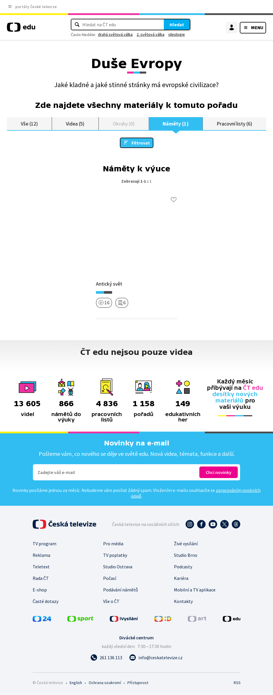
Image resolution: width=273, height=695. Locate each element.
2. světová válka (150, 34)
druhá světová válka (115, 34)
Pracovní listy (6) (234, 123)
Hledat (177, 24)
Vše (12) (29, 123)
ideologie (176, 34)
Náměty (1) (175, 123)
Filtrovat (140, 143)
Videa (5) (75, 123)
